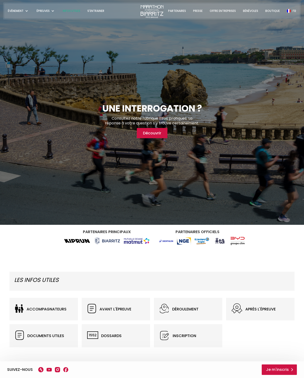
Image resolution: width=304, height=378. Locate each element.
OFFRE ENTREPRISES (223, 11)
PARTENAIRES (177, 11)
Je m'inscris (277, 369)
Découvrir (152, 133)
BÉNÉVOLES (250, 11)
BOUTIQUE (272, 11)
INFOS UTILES (71, 11)
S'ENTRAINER (95, 11)
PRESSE (198, 11)
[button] (18, 11)
